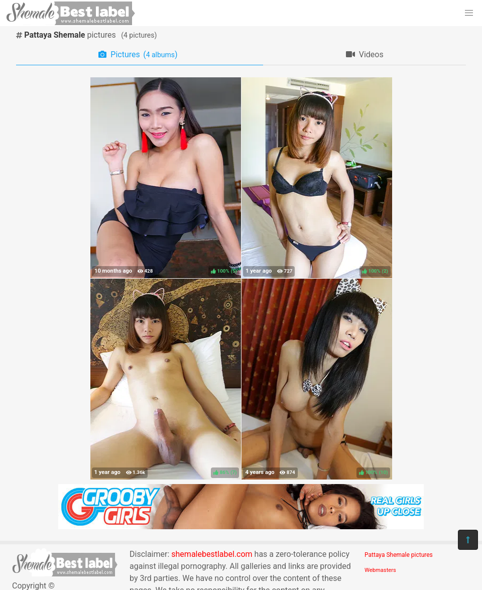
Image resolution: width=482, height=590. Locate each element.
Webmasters (380, 570)
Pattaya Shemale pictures (399, 554)
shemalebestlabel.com (211, 554)
